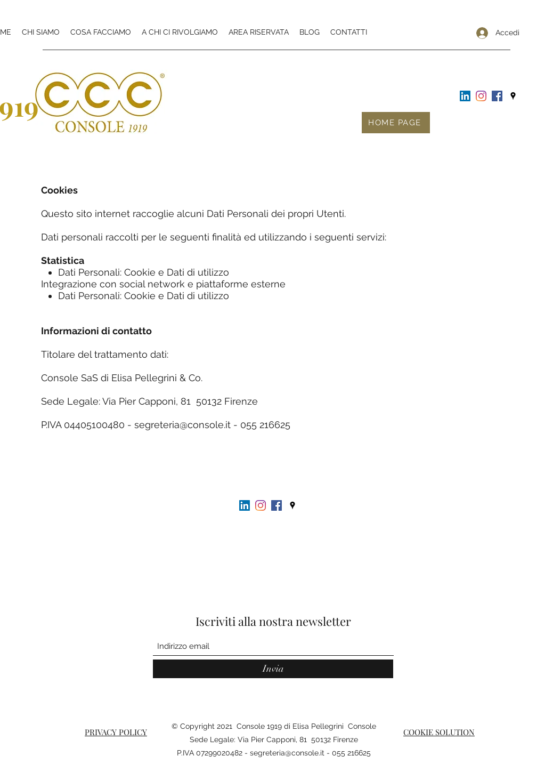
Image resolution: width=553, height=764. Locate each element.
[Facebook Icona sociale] (497, 96)
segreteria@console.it (182, 424)
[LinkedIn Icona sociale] (465, 96)
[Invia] (273, 669)
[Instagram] (481, 96)
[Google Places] (513, 96)
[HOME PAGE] (396, 122)
